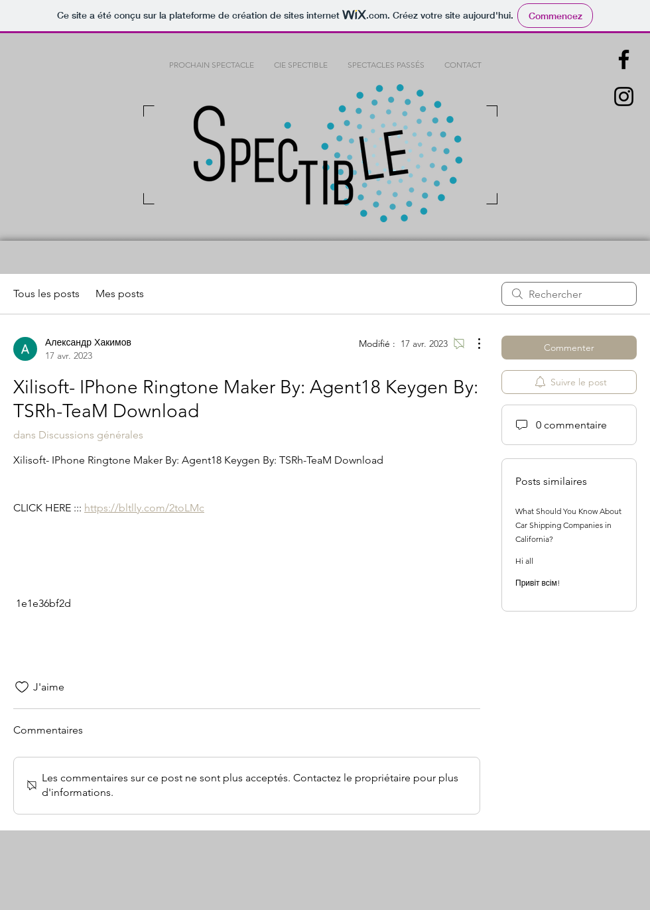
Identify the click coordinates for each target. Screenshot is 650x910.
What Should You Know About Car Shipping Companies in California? (568, 525)
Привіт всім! (537, 583)
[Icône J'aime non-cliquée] (22, 687)
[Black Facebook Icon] (624, 59)
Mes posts (120, 293)
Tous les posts (46, 293)
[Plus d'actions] (472, 344)
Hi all (524, 561)
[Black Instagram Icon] (624, 96)
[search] (569, 294)
